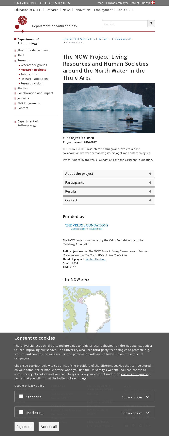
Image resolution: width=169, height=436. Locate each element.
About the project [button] (79, 173)
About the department (33, 50)
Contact (22, 108)
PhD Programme (28, 103)
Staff (20, 55)
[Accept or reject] (22, 396)
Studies (22, 88)
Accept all (49, 426)
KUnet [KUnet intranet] (135, 3)
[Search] (151, 23)
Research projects (33, 70)
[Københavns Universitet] (21, 24)
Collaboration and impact (35, 93)
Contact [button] (71, 200)
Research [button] (52, 10)
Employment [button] (103, 10)
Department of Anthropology (27, 123)
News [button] (66, 10)
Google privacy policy (29, 386)
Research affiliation (34, 79)
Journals (23, 98)
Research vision (31, 83)
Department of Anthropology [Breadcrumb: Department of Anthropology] (79, 38)
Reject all (24, 426)
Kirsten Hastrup (96, 259)
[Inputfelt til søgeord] (125, 23)
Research (23, 60)
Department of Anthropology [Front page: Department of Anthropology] (28, 41)
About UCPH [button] (126, 10)
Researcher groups (33, 65)
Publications (29, 74)
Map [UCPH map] (100, 3)
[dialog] (84, 384)
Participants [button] (74, 182)
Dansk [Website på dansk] (146, 3)
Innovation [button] (82, 10)
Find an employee (117, 3)
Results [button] (71, 191)
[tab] (109, 174)
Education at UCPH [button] (27, 10)
